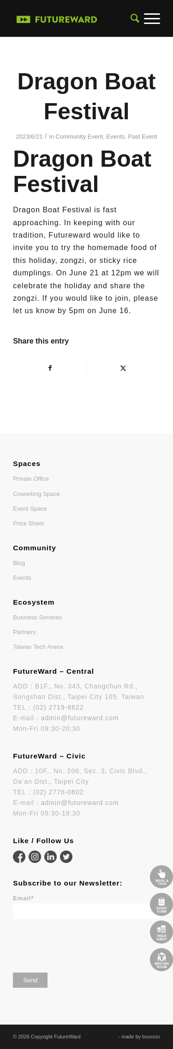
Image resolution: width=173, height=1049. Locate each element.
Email (23, 898)
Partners (24, 632)
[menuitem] (132, 18)
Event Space (30, 508)
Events (115, 136)
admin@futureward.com (80, 718)
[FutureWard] (57, 18)
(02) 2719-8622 (58, 707)
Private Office (31, 478)
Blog (19, 562)
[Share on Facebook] (49, 368)
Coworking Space (36, 493)
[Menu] (149, 18)
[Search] (132, 18)
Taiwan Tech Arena (38, 646)
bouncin (151, 1036)
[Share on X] (123, 368)
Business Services (37, 617)
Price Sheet (28, 523)
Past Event (142, 136)
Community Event (79, 136)
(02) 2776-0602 (58, 792)
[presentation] (83, 943)
